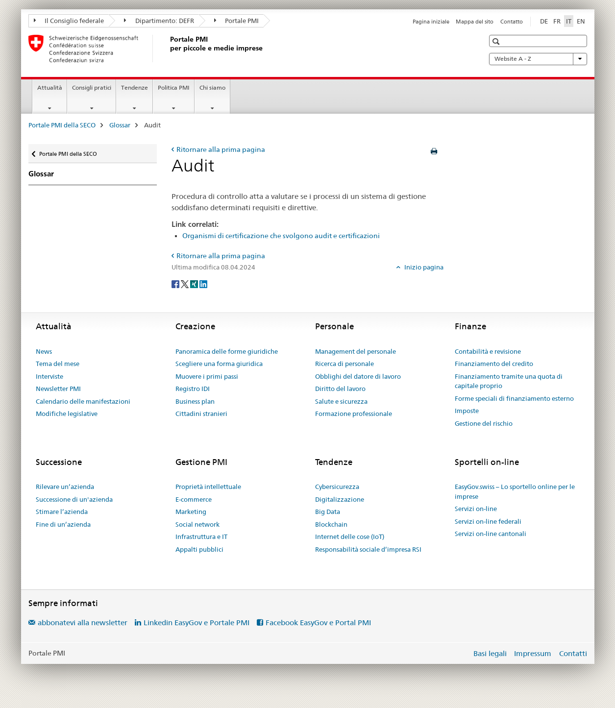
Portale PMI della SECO (62, 125)
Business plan (195, 401)
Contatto (511, 21)
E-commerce (193, 499)
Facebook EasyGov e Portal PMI (318, 622)
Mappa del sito (474, 21)
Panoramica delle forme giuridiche (226, 351)
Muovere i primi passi (206, 376)
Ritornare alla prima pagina (220, 149)
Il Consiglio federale (69, 20)
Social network (197, 524)
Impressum (532, 653)
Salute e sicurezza (341, 401)
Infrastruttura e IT (201, 536)
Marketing (190, 511)
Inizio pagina (423, 267)
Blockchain (331, 524)
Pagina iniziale (431, 21)
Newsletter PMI (58, 388)
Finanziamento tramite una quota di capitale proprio (509, 381)
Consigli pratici (91, 87)
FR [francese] (557, 21)
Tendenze (134, 87)
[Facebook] (176, 283)
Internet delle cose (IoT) (349, 536)
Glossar (119, 125)
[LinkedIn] (203, 283)
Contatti (573, 653)
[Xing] (194, 283)
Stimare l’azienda (62, 511)
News (44, 351)
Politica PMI (174, 87)
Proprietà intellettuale (208, 486)
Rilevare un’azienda (65, 486)
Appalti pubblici (199, 549)
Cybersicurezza (337, 486)
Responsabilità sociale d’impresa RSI (368, 549)
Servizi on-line (476, 509)
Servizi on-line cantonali (490, 533)
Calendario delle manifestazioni (83, 401)
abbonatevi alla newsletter (82, 622)
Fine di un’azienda (63, 524)
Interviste (49, 376)
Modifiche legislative (67, 413)
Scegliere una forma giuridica (219, 363)
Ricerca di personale (344, 363)
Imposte (467, 411)
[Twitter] (185, 283)
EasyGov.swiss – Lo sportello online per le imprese (515, 491)
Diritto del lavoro (340, 388)
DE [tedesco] (544, 21)
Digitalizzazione (339, 499)
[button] (497, 41)
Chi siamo (212, 87)
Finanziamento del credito (494, 363)
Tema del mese (57, 363)
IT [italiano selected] (568, 21)
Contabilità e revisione (488, 351)
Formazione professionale (353, 413)
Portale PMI (236, 20)
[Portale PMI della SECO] (168, 48)
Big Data (327, 511)
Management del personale (355, 351)
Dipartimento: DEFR (159, 20)
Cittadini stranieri (201, 413)
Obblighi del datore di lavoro (358, 376)
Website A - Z (538, 58)
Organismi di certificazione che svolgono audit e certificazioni (281, 236)
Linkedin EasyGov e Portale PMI (196, 622)
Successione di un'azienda (74, 499)
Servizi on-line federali (488, 521)
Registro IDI (192, 388)
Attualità (49, 87)
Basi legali (490, 653)
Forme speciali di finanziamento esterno (514, 398)
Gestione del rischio (484, 423)
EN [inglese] (581, 21)
